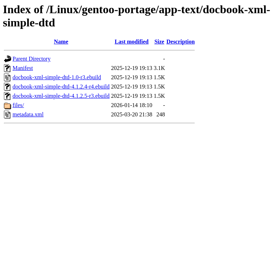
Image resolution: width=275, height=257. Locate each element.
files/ (18, 105)
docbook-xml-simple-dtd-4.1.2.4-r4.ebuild (61, 87)
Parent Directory (31, 59)
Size (159, 42)
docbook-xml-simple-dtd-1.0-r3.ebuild (57, 77)
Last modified (132, 42)
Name (61, 42)
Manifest (23, 68)
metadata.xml (28, 114)
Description (181, 42)
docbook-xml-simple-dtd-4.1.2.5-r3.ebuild (61, 96)
